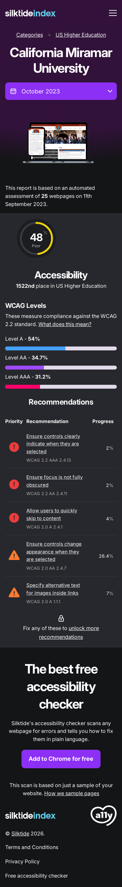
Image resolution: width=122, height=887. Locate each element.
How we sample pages (71, 793)
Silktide (20, 833)
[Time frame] (61, 91)
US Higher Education (81, 34)
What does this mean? (64, 324)
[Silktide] (30, 13)
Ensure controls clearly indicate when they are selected (53, 444)
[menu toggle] (113, 13)
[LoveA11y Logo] (103, 816)
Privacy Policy (22, 861)
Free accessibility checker (36, 875)
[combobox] (61, 91)
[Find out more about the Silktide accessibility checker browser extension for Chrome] (61, 714)
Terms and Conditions (31, 847)
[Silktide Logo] (30, 815)
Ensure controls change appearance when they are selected (54, 551)
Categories (29, 34)
